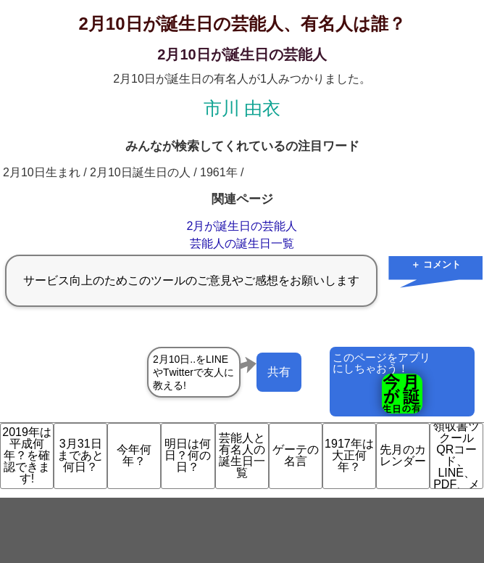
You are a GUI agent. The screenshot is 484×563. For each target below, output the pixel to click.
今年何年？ (134, 455)
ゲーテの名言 (295, 455)
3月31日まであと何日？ (80, 455)
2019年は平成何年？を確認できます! (26, 455)
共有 (279, 372)
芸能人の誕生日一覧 (242, 243)
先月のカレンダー (403, 455)
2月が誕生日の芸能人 (242, 226)
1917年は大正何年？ (349, 455)
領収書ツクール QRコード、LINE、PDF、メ (456, 456)
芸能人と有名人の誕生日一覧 (242, 455)
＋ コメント (436, 264)
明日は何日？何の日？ (187, 455)
